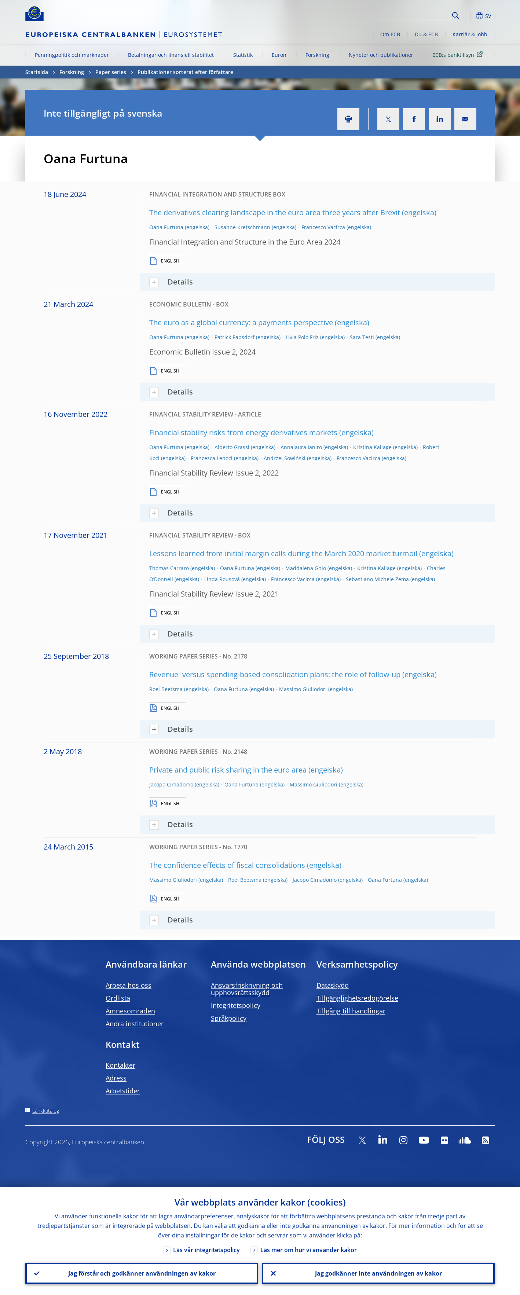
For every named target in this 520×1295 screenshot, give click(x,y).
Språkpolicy (228, 1018)
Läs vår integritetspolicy (206, 1250)
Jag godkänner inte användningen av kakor (378, 1273)
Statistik (243, 54)
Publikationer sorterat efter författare (185, 72)
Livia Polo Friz (302, 337)
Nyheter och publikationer (381, 54)
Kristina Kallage (372, 447)
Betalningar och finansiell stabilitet (171, 54)
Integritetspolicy (235, 1005)
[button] (469, 16)
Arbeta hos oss (128, 985)
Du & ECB (426, 34)
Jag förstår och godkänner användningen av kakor (142, 1273)
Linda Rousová (222, 579)
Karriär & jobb (470, 34)
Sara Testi (362, 337)
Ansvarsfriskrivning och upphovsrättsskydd (247, 989)
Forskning (317, 54)
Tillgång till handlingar (350, 1010)
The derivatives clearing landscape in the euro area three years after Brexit (274, 212)
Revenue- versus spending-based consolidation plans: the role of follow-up (274, 674)
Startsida (36, 72)
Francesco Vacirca (323, 227)
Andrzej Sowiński (284, 458)
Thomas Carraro (169, 568)
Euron (279, 54)
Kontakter (120, 1065)
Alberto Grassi (232, 447)
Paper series (110, 72)
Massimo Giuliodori (303, 689)
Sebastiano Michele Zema (377, 579)
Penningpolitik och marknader (72, 54)
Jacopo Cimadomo (171, 784)
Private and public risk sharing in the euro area (228, 770)
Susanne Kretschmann (242, 227)
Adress (116, 1078)
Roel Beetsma (166, 689)
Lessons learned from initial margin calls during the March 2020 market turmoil (283, 553)
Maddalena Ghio (305, 568)
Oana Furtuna (166, 227)
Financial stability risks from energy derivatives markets (243, 432)
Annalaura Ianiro (301, 447)
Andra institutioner (135, 1023)
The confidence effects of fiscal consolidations (227, 865)
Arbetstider (123, 1090)
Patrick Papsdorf (234, 337)
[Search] (413, 14)
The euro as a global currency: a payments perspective (241, 322)
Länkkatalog (45, 1110)
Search (456, 15)
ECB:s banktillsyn (458, 54)
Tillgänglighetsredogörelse (357, 998)
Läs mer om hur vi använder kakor (308, 1250)
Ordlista (118, 998)
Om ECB (390, 34)
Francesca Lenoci (211, 458)
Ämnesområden (130, 1010)
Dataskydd (332, 985)
